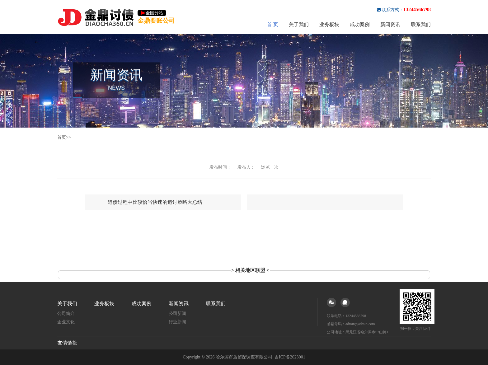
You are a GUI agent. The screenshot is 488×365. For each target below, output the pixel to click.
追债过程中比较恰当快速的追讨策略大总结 (155, 202)
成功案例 (360, 24)
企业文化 (66, 322)
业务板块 (329, 24)
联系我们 (421, 24)
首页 (61, 137)
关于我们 (299, 24)
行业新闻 (177, 322)
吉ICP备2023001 (289, 357)
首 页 (272, 24)
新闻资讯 (390, 24)
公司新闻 (177, 313)
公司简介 (66, 313)
